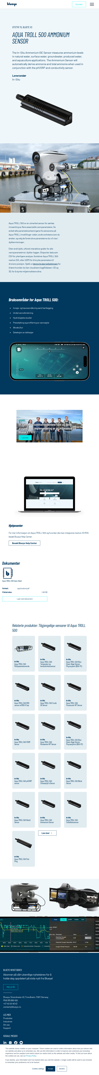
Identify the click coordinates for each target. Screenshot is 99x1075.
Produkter (8, 1018)
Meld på (11, 987)
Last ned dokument (25, 599)
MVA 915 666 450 (10, 1000)
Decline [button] (62, 1069)
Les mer (25, 437)
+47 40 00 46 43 (10, 1003)
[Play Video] (49, 178)
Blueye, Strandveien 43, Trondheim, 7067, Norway (25, 997)
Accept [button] (50, 1069)
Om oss (6, 1024)
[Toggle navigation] (92, 4)
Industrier (7, 1021)
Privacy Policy (31, 1056)
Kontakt (79, 4)
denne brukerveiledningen (45, 264)
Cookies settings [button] (38, 1069)
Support (7, 1028)
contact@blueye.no (12, 1007)
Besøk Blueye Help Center (24, 543)
